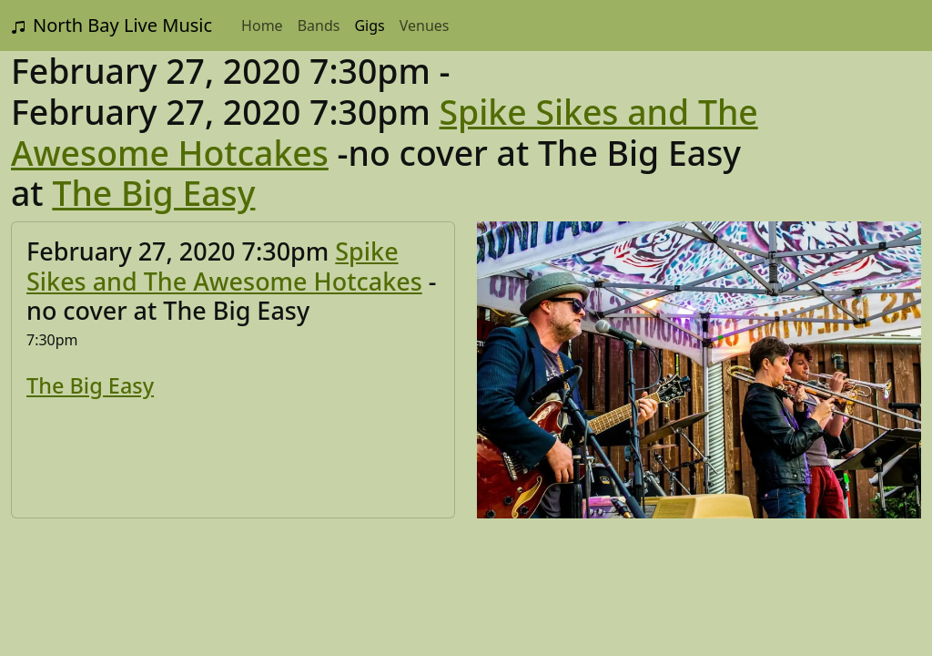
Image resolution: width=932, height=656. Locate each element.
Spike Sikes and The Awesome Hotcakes (224, 265)
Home (262, 25)
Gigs (369, 25)
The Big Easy (153, 192)
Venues (425, 25)
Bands (319, 25)
